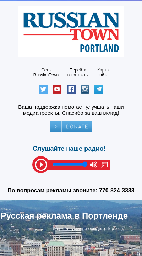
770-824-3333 (117, 190)
